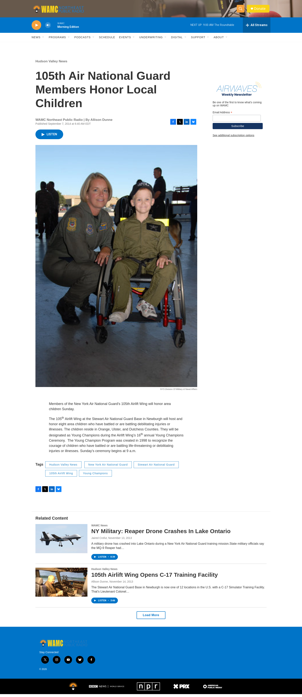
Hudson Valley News (51, 64)
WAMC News (99, 528)
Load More (151, 618)
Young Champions (95, 476)
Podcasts (82, 40)
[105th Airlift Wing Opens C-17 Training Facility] (61, 585)
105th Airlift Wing (61, 476)
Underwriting (151, 40)
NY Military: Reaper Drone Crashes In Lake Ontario (161, 534)
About (219, 40)
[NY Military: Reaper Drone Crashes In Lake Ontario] (61, 541)
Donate (261, 10)
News (36, 40)
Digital (177, 40)
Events (125, 40)
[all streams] (256, 28)
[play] (36, 28)
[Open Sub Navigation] (43, 40)
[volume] (48, 28)
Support (198, 40)
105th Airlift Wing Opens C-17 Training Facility (154, 577)
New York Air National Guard (108, 467)
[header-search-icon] (241, 10)
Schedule (107, 40)
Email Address (222, 115)
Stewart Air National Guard (156, 467)
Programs (57, 40)
